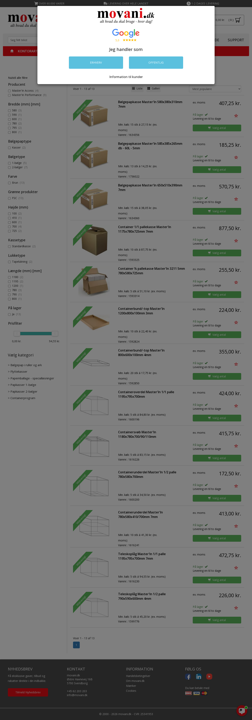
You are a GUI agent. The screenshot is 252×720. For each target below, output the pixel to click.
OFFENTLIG (156, 62)
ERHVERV (96, 62)
